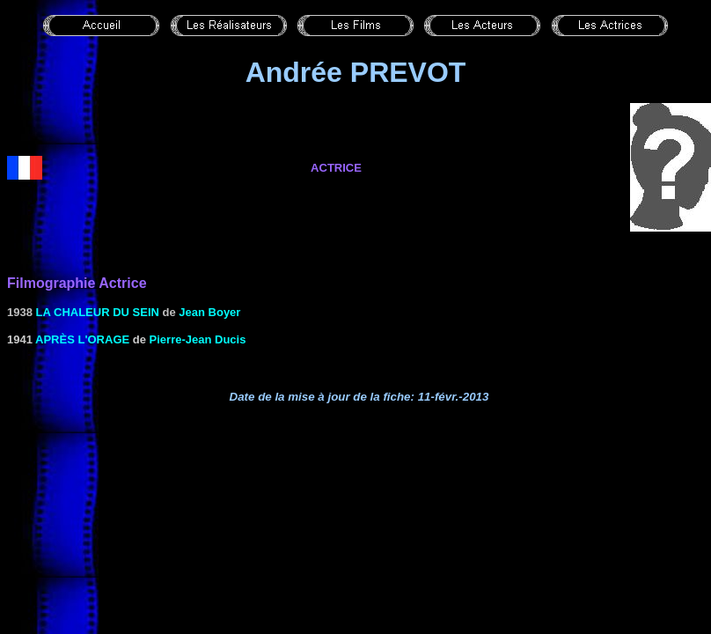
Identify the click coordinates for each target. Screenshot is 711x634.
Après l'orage (82, 339)
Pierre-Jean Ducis (198, 339)
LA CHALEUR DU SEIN (97, 312)
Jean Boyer (209, 312)
